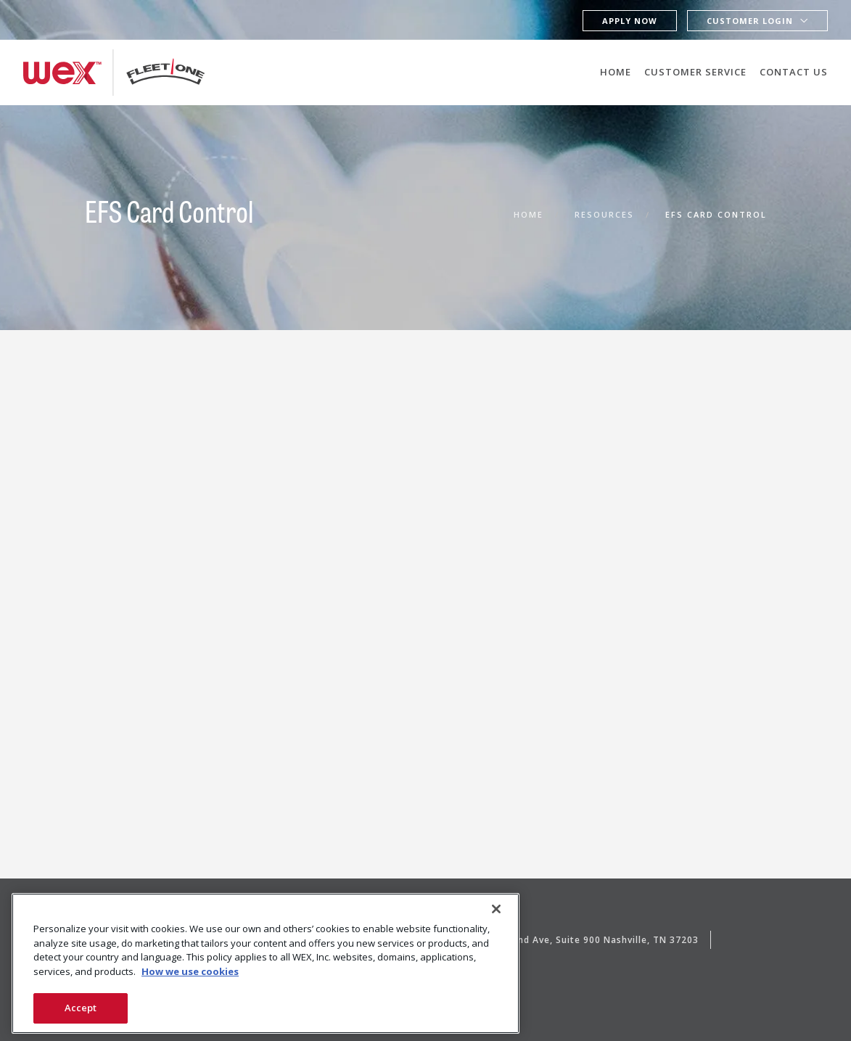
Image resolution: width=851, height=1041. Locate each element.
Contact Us (794, 71)
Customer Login (750, 20)
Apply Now (629, 20)
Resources (604, 214)
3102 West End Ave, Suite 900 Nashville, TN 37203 (579, 940)
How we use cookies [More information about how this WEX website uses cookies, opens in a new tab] (190, 971)
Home (615, 71)
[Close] (496, 909)
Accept (81, 1007)
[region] (265, 963)
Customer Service (695, 71)
